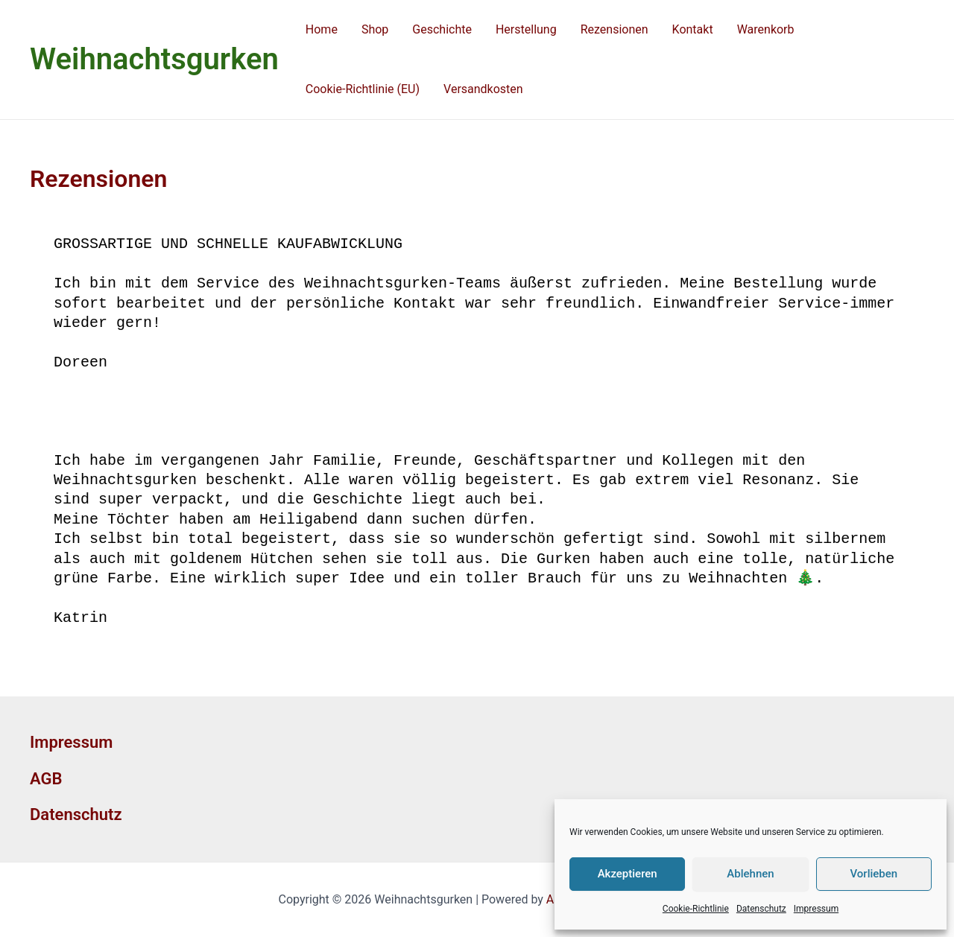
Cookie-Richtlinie (696, 908)
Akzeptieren (627, 873)
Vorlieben (873, 873)
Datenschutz (761, 908)
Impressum (816, 908)
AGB (46, 778)
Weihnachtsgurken (154, 59)
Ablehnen (750, 873)
